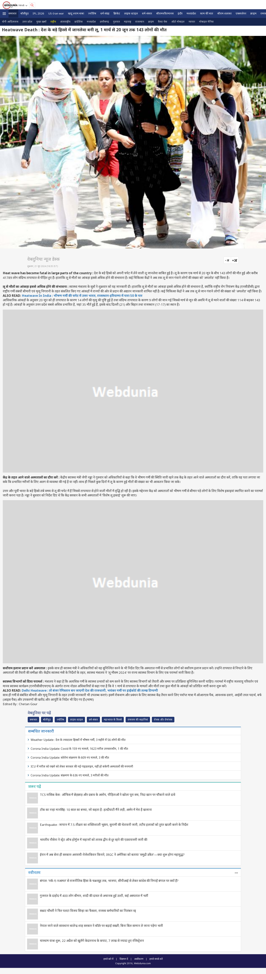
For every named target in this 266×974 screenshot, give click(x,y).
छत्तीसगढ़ (104, 21)
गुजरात (116, 21)
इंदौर (180, 13)
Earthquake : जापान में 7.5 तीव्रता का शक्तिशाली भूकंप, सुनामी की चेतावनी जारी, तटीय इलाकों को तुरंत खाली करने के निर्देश (114, 824)
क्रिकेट (116, 13)
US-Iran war (56, 13)
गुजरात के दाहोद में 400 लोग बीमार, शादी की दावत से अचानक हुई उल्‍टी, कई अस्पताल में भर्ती (94, 896)
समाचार (12, 13)
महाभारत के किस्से (113, 719)
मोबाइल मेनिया (206, 21)
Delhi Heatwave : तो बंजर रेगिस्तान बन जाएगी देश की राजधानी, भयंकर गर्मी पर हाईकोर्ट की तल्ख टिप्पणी (90, 690)
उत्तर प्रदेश (27, 21)
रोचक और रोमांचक (163, 719)
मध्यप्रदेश (191, 13)
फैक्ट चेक (162, 21)
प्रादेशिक (78, 21)
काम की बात (206, 13)
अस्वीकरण (138, 958)
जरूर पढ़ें (34, 786)
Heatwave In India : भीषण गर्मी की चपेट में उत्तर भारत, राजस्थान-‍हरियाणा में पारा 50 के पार (82, 295)
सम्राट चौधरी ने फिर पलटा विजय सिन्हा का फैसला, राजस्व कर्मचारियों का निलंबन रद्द (88, 910)
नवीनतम (34, 872)
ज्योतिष (92, 13)
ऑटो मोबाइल (178, 21)
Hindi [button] (22, 5)
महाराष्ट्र (127, 21)
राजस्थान (139, 21)
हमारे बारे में (108, 958)
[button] (4, 13)
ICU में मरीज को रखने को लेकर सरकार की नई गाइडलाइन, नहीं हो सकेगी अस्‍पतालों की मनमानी (82, 766)
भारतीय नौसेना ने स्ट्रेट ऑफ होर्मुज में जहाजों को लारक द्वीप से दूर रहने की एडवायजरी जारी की (93, 839)
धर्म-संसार (147, 13)
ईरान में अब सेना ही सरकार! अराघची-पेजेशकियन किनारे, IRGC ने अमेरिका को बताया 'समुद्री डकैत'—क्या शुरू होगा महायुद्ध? (112, 854)
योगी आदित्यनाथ (10, 21)
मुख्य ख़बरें (41, 21)
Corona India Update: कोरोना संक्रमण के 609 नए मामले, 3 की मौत (70, 757)
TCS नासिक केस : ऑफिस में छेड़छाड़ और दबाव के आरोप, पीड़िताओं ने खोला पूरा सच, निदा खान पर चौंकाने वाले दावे (107, 794)
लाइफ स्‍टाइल (131, 13)
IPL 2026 (38, 13)
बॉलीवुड (25, 13)
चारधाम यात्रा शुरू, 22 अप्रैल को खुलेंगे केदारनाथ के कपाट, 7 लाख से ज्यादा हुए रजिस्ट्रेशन (92, 940)
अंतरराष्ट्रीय (65, 21)
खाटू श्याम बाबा (76, 13)
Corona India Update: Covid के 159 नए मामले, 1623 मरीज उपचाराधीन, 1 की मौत (79, 749)
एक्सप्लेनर (241, 13)
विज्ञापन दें (124, 958)
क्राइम (253, 13)
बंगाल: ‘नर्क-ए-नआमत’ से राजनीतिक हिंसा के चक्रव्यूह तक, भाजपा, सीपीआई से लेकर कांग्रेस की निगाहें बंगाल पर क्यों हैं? (109, 881)
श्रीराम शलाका (224, 13)
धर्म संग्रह (104, 13)
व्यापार (192, 21)
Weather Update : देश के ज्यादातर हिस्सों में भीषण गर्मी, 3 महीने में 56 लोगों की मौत (78, 740)
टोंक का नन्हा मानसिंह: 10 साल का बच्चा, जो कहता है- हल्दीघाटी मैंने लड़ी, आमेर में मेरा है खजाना (96, 809)
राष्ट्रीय (53, 21)
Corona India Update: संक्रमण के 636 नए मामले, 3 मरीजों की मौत (69, 775)
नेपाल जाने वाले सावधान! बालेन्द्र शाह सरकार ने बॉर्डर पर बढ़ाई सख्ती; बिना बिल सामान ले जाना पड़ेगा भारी (101, 925)
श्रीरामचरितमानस (165, 13)
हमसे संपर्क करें (156, 958)
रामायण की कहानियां (138, 719)
